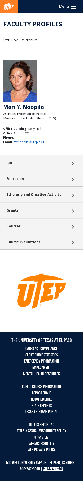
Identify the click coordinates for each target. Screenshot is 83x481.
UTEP (6, 40)
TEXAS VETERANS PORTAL (41, 411)
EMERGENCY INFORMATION (41, 361)
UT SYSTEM (41, 437)
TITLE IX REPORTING (41, 424)
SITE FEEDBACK (53, 469)
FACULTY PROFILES (32, 24)
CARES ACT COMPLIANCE (41, 348)
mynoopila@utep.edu (29, 142)
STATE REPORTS (42, 405)
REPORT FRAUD (41, 393)
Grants (12, 210)
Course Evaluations (23, 242)
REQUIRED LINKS (41, 399)
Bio (9, 162)
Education (15, 178)
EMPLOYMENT (41, 367)
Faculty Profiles (25, 40)
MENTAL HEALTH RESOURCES (41, 374)
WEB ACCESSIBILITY (41, 443)
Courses (13, 226)
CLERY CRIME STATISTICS (41, 355)
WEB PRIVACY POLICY (42, 449)
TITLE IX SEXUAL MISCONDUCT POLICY (41, 431)
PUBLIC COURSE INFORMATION (41, 386)
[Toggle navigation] (67, 6)
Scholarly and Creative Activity (33, 194)
